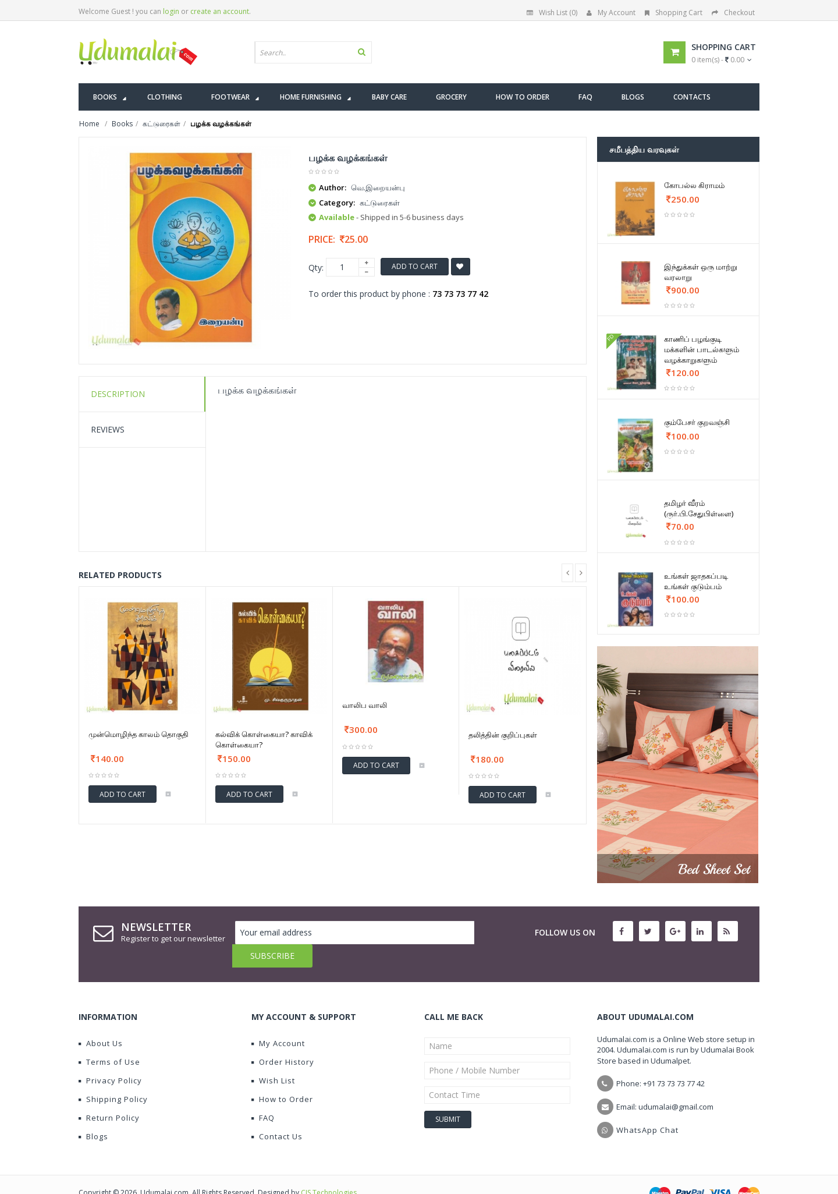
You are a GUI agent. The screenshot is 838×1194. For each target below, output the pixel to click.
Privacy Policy (110, 1057)
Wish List (273, 1057)
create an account (219, 11)
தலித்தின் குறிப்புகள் (502, 734)
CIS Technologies (329, 1169)
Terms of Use (109, 1038)
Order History (282, 1038)
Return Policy (109, 1094)
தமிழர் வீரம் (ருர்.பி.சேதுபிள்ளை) (698, 508)
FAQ (263, 1094)
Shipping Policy (113, 1076)
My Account (611, 12)
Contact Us (277, 1113)
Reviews (108, 429)
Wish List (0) (552, 12)
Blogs (93, 1113)
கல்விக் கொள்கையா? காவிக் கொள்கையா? (264, 739)
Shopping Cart (673, 12)
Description (118, 393)
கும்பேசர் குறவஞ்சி (697, 422)
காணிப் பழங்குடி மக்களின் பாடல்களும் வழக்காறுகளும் (701, 349)
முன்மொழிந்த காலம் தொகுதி (138, 734)
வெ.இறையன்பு (378, 187)
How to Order (282, 1076)
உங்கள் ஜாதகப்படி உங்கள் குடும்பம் (696, 581)
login (171, 11)
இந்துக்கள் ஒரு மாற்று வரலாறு (700, 271)
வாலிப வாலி (364, 705)
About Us (101, 1020)
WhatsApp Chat (647, 1106)
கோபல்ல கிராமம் (694, 185)
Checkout (733, 12)
